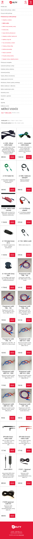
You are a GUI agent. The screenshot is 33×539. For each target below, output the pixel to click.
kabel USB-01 (8, 469)
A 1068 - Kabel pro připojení (25, 177)
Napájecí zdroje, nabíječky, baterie (10, 59)
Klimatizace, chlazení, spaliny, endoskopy (10, 82)
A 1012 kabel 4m (8, 176)
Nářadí (2, 99)
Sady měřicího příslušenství (9, 33)
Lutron (22, 123)
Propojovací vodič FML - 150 (8, 307)
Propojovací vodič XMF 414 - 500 (8, 405)
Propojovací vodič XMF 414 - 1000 (25, 340)
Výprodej (3, 102)
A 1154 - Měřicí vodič (24, 241)
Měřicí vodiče (6, 23)
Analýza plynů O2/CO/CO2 (7, 79)
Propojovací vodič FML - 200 (25, 307)
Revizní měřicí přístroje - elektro (8, 10)
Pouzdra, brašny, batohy (8, 55)
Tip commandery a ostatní (9, 42)
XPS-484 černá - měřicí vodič (8, 437)
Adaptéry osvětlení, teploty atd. (10, 36)
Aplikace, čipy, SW (7, 39)
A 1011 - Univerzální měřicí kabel (24, 144)
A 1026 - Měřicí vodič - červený (8, 209)
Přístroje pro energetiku (6, 62)
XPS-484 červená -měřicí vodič (25, 437)
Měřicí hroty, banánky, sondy (9, 26)
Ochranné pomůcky (5, 72)
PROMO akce (4, 6)
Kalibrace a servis (5, 106)
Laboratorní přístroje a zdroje (7, 65)
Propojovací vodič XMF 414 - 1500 (8, 372)
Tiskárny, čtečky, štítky (8, 46)
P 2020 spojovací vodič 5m (8, 503)
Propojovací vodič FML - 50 (8, 340)
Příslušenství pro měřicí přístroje (8, 16)
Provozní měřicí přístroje (6, 13)
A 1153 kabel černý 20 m (8, 242)
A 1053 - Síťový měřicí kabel (8, 144)
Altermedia (21, 535)
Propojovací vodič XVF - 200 (25, 405)
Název (9, 120)
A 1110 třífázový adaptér (25, 209)
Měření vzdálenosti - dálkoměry (8, 85)
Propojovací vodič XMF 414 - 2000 (25, 372)
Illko (16, 123)
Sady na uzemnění (7, 52)
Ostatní (18, 123)
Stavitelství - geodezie (6, 96)
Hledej (26, 2)
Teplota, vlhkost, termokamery (8, 75)
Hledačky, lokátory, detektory (7, 69)
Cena (17, 120)
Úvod (2, 112)
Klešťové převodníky (7, 49)
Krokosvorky (5, 29)
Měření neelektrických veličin (7, 89)
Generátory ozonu (5, 92)
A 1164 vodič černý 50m (8, 274)
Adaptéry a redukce (7, 20)
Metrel (12, 123)
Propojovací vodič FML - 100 (25, 274)
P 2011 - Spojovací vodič (25, 470)
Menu (2, 2)
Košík (30, 2)
